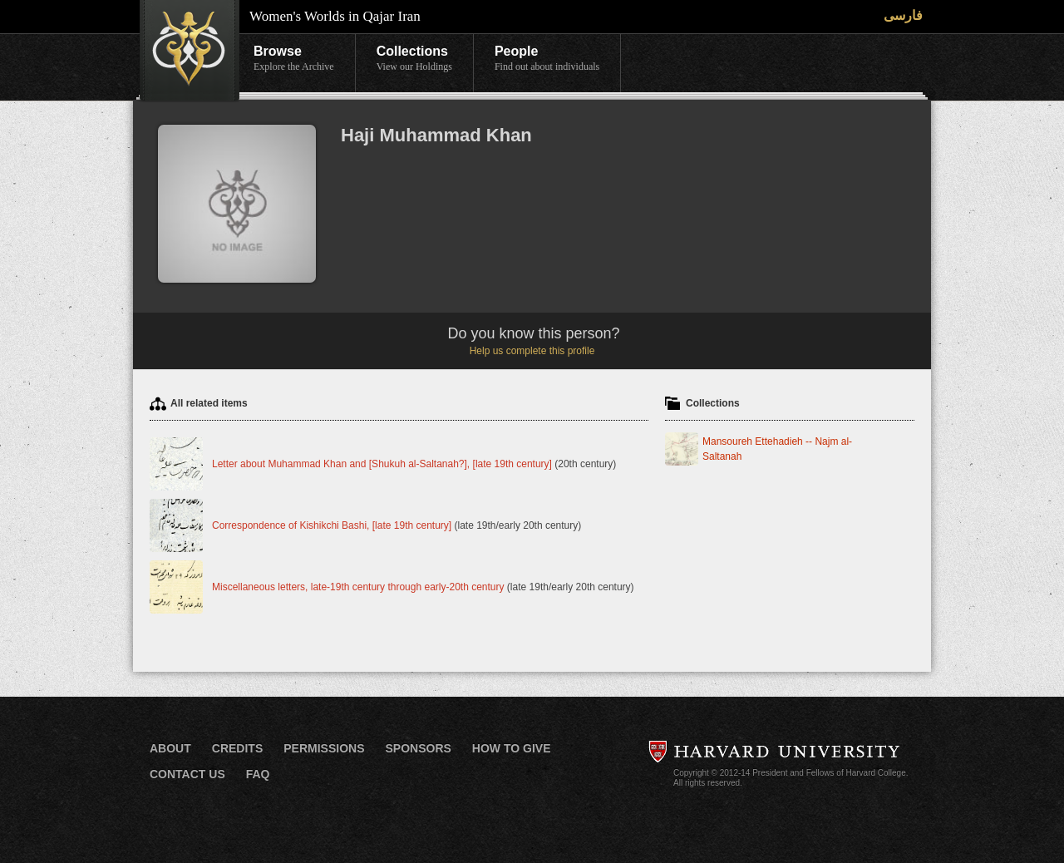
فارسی (903, 15)
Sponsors (418, 748)
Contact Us (187, 774)
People (547, 59)
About (170, 748)
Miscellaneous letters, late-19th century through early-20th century (359, 587)
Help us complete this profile (532, 351)
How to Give (511, 748)
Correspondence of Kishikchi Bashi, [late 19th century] (331, 525)
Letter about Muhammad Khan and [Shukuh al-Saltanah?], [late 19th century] (382, 464)
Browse (294, 59)
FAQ (258, 774)
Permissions (323, 748)
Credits (237, 748)
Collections (414, 59)
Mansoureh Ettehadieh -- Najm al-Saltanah (777, 449)
